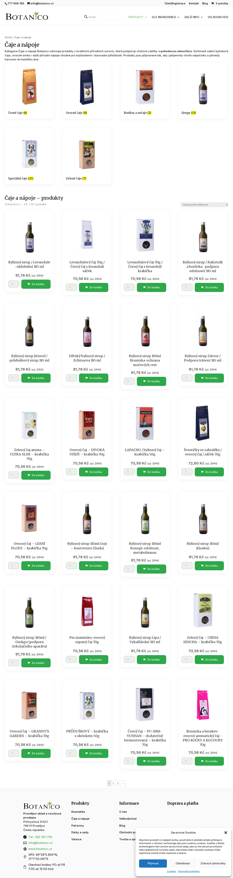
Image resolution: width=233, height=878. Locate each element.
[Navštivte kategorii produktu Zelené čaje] (87, 155)
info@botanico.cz (40, 843)
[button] (226, 832)
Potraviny (77, 825)
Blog (205, 3)
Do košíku (35, 284)
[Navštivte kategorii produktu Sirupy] (202, 90)
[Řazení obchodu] (204, 204)
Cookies (171, 871)
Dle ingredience (164, 17)
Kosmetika (78, 811)
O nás (123, 811)
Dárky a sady (80, 832)
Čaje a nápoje (80, 818)
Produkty (135, 17)
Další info (191, 17)
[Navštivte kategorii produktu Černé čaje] (29, 90)
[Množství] (13, 284)
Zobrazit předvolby (213, 863)
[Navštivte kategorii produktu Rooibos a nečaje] (145, 90)
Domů (8, 37)
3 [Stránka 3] (118, 783)
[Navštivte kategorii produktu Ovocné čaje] (87, 90)
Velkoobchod (218, 17)
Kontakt (194, 3)
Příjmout (153, 863)
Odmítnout (183, 863)
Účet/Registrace (175, 3)
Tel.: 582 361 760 (40, 837)
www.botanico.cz (40, 849)
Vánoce (76, 839)
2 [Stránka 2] (113, 783)
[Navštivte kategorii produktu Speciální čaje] (29, 155)
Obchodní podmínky (189, 871)
